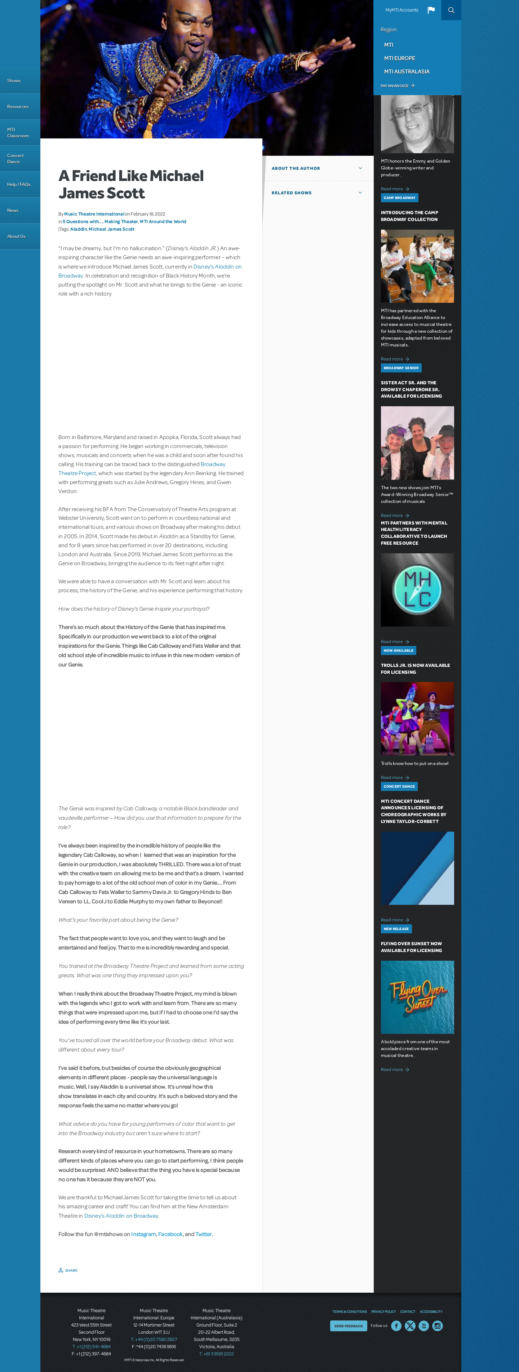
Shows (14, 81)
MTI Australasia (407, 71)
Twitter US (410, 1325)
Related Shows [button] (292, 192)
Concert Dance (15, 158)
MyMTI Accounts (402, 10)
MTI (388, 44)
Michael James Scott (111, 229)
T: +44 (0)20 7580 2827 (154, 1339)
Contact (408, 1311)
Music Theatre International (94, 214)
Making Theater (121, 221)
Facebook (170, 1234)
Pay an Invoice (394, 85)
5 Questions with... (83, 221)
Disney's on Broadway (121, 1216)
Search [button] (451, 10)
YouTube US (423, 1325)
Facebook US (396, 1325)
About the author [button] (296, 168)
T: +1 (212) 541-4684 (91, 1347)
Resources (17, 106)
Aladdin (78, 229)
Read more (396, 188)
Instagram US (437, 1325)
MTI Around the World (163, 221)
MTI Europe (399, 58)
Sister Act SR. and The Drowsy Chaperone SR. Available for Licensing (411, 389)
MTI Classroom (18, 133)
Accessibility (431, 1311)
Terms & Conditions (349, 1311)
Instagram (143, 1234)
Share (71, 1270)
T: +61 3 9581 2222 (216, 1354)
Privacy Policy (383, 1311)
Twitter (203, 1234)
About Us (16, 236)
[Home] (20, 34)
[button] (431, 10)
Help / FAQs (19, 184)
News (12, 210)
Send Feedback (348, 1326)
